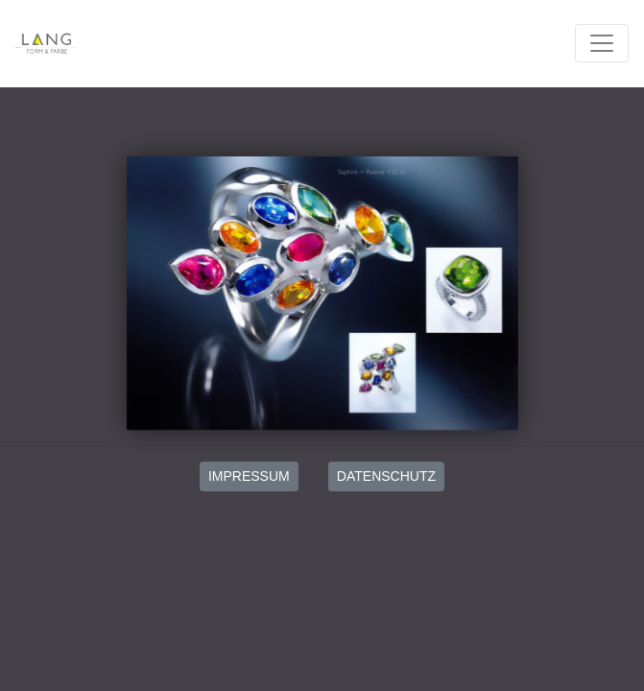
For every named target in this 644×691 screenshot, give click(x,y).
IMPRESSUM (249, 476)
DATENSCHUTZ (386, 476)
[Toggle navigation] (602, 43)
